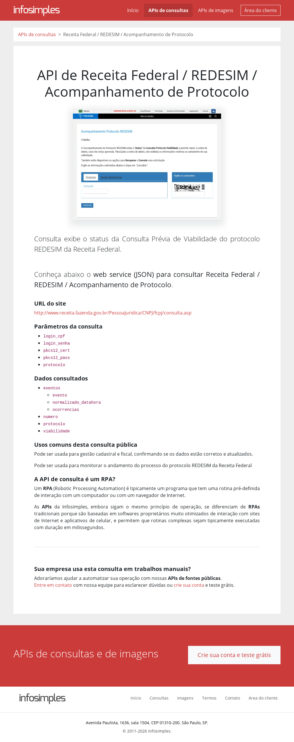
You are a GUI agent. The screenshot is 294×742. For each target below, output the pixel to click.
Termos (209, 698)
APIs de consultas (168, 10)
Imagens (185, 698)
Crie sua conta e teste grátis (234, 655)
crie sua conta (189, 585)
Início (133, 10)
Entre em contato (53, 585)
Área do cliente (260, 10)
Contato (232, 698)
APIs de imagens (215, 10)
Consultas (159, 698)
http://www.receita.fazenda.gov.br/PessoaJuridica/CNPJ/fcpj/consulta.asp (113, 313)
